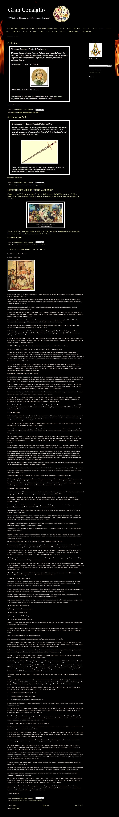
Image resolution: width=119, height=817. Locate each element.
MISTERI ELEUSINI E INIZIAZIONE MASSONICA (30, 190)
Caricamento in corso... (13, 36)
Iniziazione (23, 244)
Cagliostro (12, 43)
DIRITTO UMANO (74, 31)
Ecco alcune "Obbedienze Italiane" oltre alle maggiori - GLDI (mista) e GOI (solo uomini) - (32, 28)
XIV (43, 185)
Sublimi (40, 185)
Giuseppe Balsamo (26, 112)
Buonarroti (19, 185)
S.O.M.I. (25, 31)
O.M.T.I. (94, 28)
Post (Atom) (16, 808)
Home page (46, 805)
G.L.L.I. (101, 28)
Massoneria (29, 244)
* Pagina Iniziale (86, 31)
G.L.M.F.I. (33, 31)
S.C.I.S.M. (86, 28)
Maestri (24, 185)
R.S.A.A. (54, 31)
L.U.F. (48, 31)
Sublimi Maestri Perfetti (17, 117)
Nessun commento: (28, 109)
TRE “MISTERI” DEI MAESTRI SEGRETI (26, 250)
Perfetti (28, 185)
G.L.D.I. (62, 28)
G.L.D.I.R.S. (77, 28)
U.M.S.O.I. (63, 31)
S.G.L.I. (8, 31)
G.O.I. (69, 28)
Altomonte (14, 800)
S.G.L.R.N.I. (16, 31)
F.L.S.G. (41, 31)
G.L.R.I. (108, 28)
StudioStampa (35, 112)
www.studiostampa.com (14, 105)
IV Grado (24, 800)
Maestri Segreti (31, 800)
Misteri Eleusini (36, 244)
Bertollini (14, 112)
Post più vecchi (79, 805)
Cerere (18, 244)
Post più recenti (12, 805)
